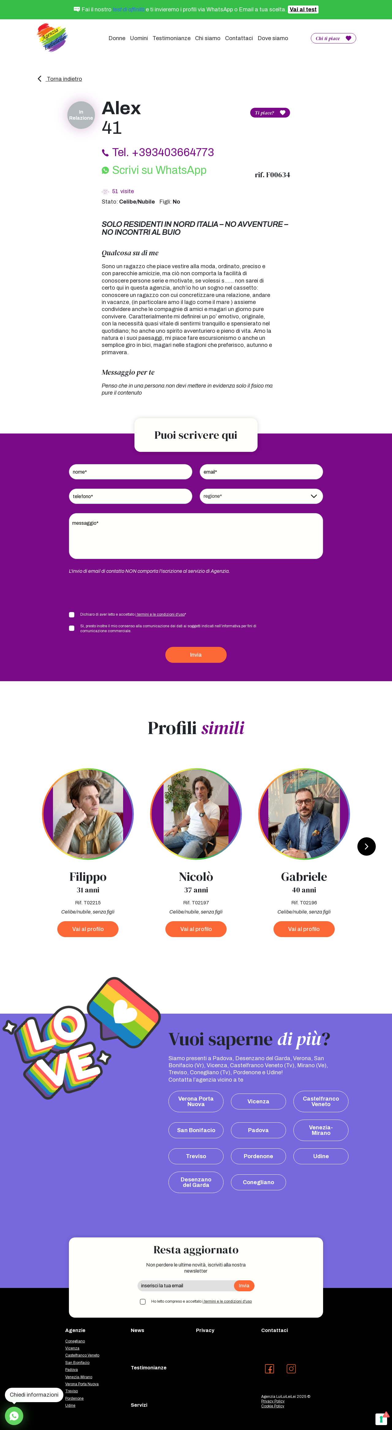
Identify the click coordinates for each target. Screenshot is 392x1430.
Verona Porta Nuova (196, 1101)
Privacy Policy (273, 1401)
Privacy (205, 1330)
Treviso (196, 1156)
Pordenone (258, 1156)
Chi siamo (208, 38)
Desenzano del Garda (196, 1182)
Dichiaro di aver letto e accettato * (133, 614)
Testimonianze (171, 38)
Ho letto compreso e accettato (201, 1301)
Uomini (139, 38)
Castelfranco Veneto (321, 1101)
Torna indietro (59, 79)
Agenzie (75, 1330)
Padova (258, 1130)
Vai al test (303, 9)
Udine (321, 1156)
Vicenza (258, 1101)
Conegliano (258, 1182)
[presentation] (115, 592)
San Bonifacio (196, 1130)
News (137, 1330)
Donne (116, 38)
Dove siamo (273, 38)
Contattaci (239, 38)
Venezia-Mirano (321, 1130)
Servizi (139, 1405)
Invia (196, 655)
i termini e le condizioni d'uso (160, 614)
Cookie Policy (272, 1406)
